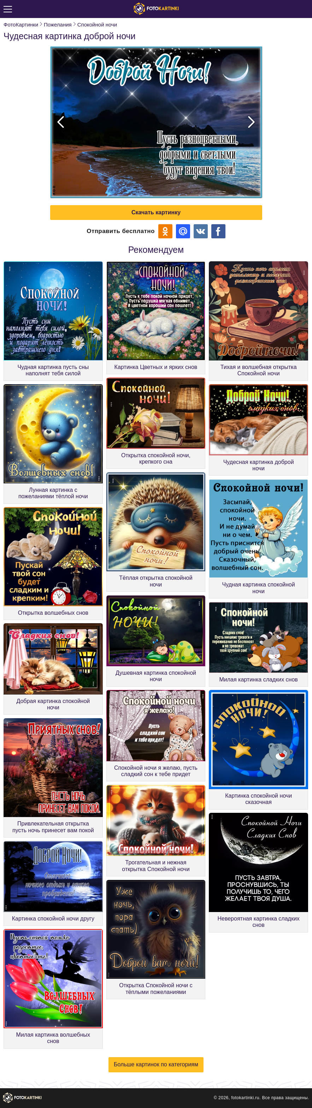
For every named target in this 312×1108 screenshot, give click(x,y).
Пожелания (58, 25)
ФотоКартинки (21, 25)
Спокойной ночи (97, 25)
